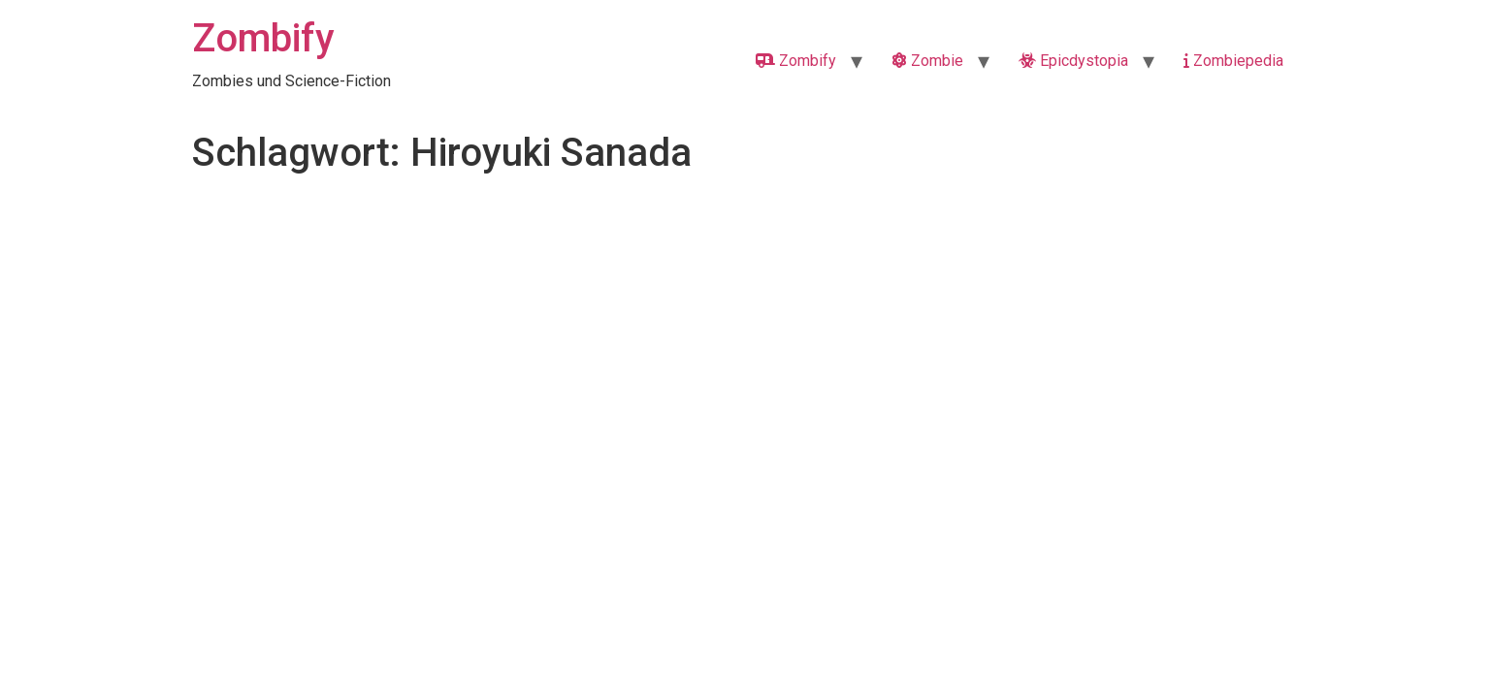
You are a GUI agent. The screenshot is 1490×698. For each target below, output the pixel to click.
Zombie (927, 60)
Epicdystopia (1073, 60)
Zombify (263, 38)
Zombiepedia (1233, 60)
